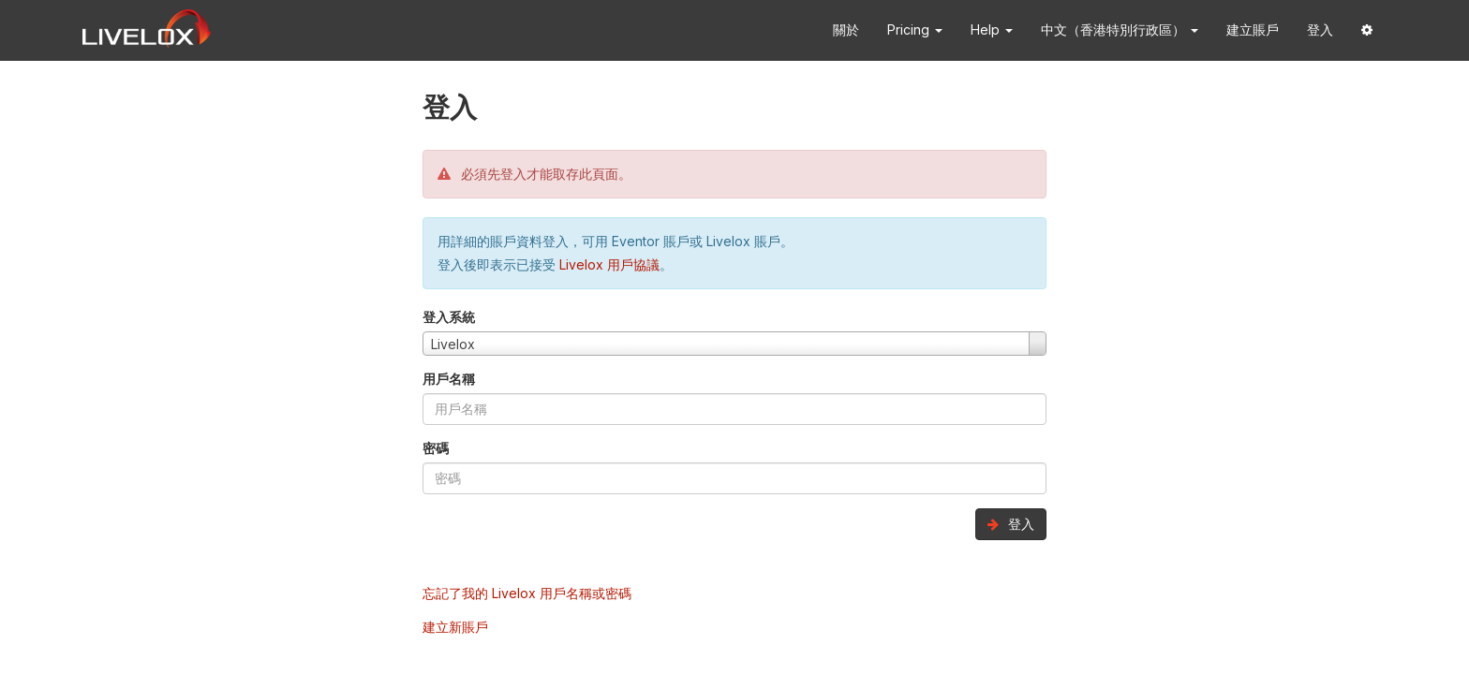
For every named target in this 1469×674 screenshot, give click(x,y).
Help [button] (992, 29)
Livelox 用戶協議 (609, 264)
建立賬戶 (1252, 29)
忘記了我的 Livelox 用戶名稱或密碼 (527, 593)
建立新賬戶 (455, 627)
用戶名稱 (449, 379)
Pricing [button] (914, 29)
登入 (1320, 29)
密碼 (436, 448)
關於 (846, 29)
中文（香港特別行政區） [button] (1119, 29)
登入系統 (449, 317)
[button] (1367, 30)
